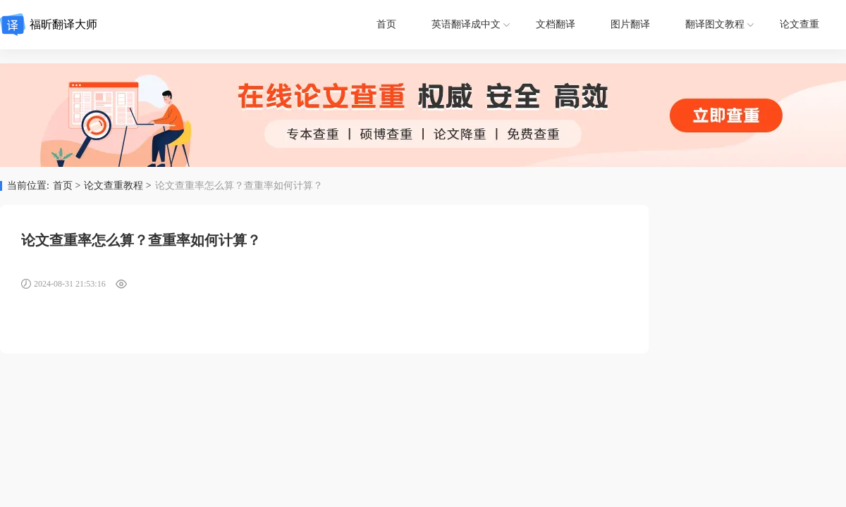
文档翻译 (555, 24)
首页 (386, 24)
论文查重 (799, 24)
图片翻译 (630, 24)
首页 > (66, 186)
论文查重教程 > (117, 186)
